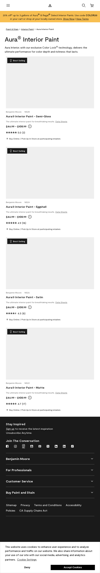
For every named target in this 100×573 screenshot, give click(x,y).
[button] (84, 5)
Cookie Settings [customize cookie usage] (27, 559)
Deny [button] (27, 567)
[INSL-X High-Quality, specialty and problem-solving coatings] (22, 534)
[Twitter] (48, 446)
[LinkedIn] (64, 446)
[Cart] (92, 5)
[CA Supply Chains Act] (35, 510)
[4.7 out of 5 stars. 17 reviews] (16, 404)
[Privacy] (27, 504)
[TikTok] (72, 446)
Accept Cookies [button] (73, 567)
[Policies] (12, 510)
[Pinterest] (39, 446)
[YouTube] (31, 446)
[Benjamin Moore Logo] (50, 5)
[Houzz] (56, 446)
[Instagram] (15, 446)
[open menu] (8, 5)
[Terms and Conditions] (50, 504)
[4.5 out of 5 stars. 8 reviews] (15, 313)
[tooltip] (30, 126)
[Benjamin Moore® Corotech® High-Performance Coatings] (22, 525)
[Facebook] (7, 446)
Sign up (10, 428)
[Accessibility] (76, 504)
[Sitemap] (13, 504)
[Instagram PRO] (23, 447)
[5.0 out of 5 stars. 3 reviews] (15, 132)
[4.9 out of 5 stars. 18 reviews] (16, 223)
